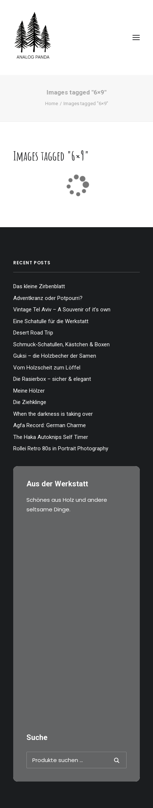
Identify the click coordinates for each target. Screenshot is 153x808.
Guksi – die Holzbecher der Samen (54, 356)
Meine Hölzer (29, 390)
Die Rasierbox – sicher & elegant (52, 379)
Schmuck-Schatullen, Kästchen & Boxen (61, 344)
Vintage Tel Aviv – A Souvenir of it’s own (61, 309)
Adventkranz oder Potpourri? (48, 298)
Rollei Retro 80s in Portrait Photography (60, 448)
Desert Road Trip (33, 332)
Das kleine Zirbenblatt (39, 286)
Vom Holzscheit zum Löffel (46, 367)
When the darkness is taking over (53, 414)
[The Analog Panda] (76, 37)
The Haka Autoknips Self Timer (50, 437)
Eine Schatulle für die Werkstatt (50, 321)
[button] (136, 37)
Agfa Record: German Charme (49, 425)
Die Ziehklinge (29, 402)
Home (51, 103)
